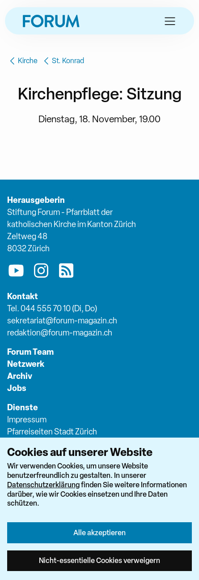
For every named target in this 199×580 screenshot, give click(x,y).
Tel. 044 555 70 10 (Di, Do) (52, 308)
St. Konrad (62, 61)
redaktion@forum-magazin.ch (59, 332)
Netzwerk (25, 363)
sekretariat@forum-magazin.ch (62, 320)
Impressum (27, 419)
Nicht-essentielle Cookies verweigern (99, 560)
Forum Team (30, 351)
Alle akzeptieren (99, 532)
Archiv (19, 376)
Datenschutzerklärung (43, 485)
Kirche (22, 61)
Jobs (16, 388)
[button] (170, 21)
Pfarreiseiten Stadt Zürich (52, 431)
